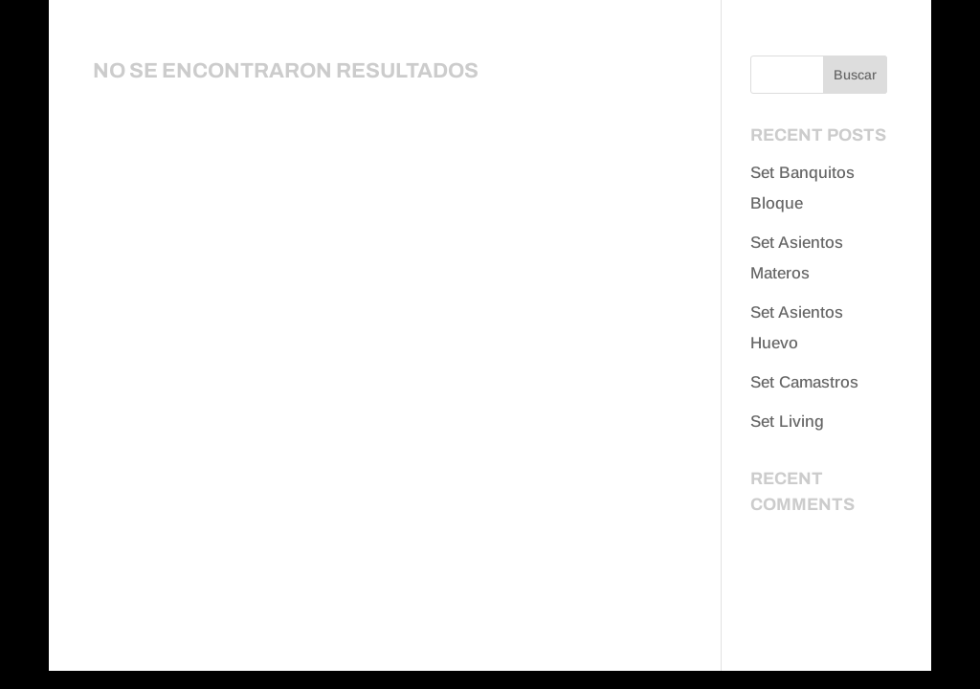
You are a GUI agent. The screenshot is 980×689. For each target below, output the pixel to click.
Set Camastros (804, 382)
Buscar (855, 74)
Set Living (787, 421)
